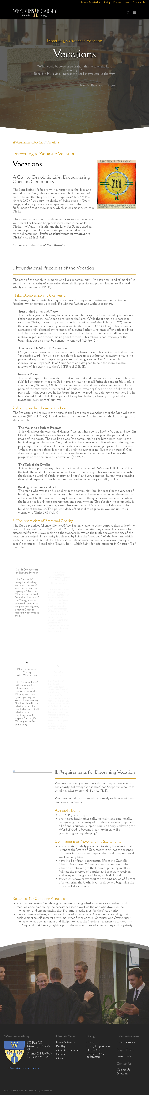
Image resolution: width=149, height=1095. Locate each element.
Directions (123, 1073)
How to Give (94, 1050)
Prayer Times (125, 1055)
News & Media (65, 1042)
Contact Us (123, 1069)
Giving (90, 1042)
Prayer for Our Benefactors (95, 1055)
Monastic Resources (68, 1050)
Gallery (60, 1054)
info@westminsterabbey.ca (22, 1068)
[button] (134, 12)
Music (60, 1057)
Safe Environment (127, 1042)
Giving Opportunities (99, 1046)
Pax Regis (62, 1046)
